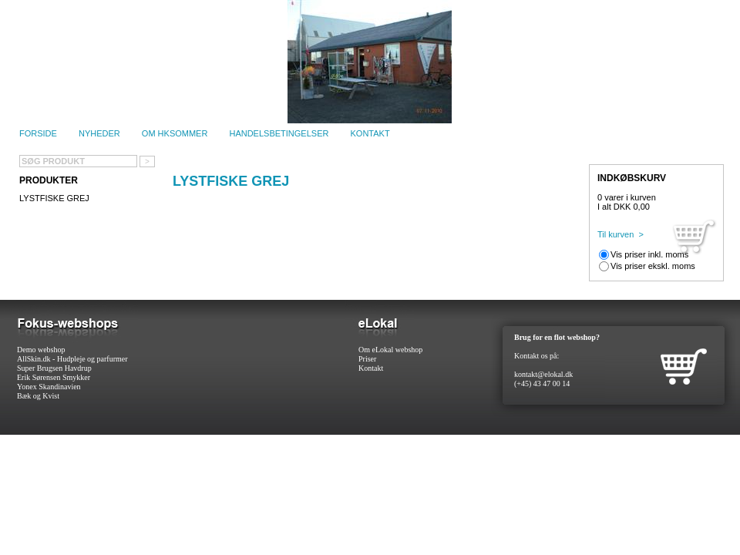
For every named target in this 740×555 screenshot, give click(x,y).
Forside (38, 133)
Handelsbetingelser (278, 133)
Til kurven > (620, 234)
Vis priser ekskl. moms (652, 266)
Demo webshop (41, 349)
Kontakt (370, 133)
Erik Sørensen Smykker (53, 377)
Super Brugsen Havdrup (54, 368)
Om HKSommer (175, 133)
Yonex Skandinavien (49, 386)
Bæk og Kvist (38, 396)
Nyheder (99, 133)
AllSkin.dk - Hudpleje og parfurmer (72, 359)
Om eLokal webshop (390, 349)
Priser (367, 359)
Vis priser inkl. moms (649, 254)
